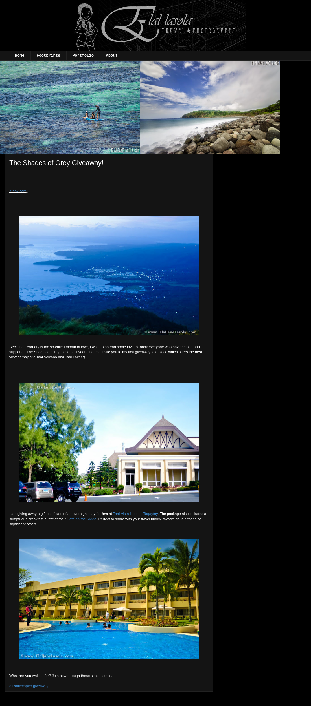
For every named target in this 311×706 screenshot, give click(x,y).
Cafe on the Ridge (82, 519)
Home (20, 55)
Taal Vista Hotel (126, 514)
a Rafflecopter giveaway (29, 686)
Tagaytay (150, 514)
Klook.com (18, 191)
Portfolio (83, 55)
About (112, 55)
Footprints (48, 55)
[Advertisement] (55, 179)
